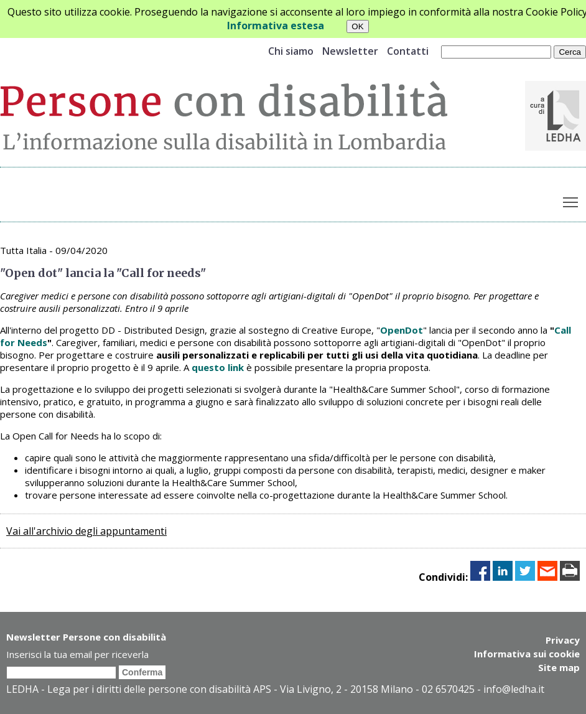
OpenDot (401, 330)
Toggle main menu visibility (571, 200)
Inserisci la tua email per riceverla (77, 654)
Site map (559, 667)
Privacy (563, 640)
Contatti (408, 51)
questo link (218, 367)
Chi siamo (291, 51)
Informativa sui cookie (527, 653)
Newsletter (350, 51)
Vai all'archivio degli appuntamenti (86, 531)
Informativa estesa (275, 25)
